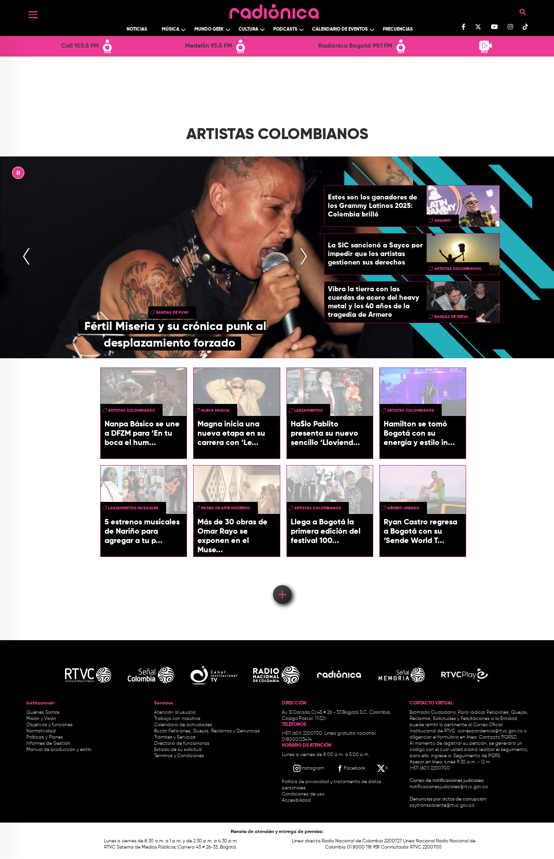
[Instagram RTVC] (308, 768)
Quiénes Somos (43, 712)
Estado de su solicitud (178, 749)
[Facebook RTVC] (350, 768)
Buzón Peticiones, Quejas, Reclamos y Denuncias (207, 731)
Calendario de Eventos (340, 29)
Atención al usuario (175, 712)
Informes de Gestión (48, 743)
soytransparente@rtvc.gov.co (442, 805)
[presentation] (26, 257)
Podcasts (285, 29)
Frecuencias (398, 29)
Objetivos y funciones (49, 725)
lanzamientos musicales (133, 508)
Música (170, 29)
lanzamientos (308, 410)
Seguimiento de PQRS (476, 756)
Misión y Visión (41, 718)
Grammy (442, 221)
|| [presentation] (18, 175)
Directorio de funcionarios (181, 743)
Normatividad (41, 731)
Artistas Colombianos (457, 269)
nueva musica (215, 410)
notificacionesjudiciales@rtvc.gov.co (449, 787)
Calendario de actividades (183, 725)
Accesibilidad (297, 800)
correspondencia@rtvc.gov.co (490, 731)
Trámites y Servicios (175, 737)
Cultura (248, 29)
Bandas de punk (172, 312)
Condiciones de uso (303, 794)
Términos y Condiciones (179, 756)
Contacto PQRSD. (498, 737)
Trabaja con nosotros (177, 718)
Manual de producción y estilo (58, 749)
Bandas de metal (451, 317)
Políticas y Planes (44, 737)
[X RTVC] (383, 768)
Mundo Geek (209, 29)
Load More (281, 583)
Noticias (137, 29)
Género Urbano (403, 508)
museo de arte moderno (225, 508)
